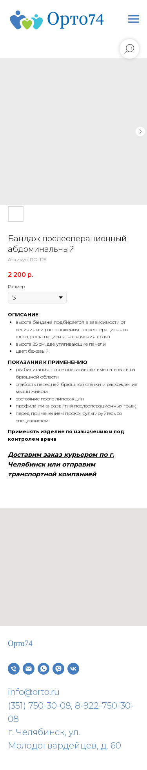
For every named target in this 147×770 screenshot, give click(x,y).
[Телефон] (14, 669)
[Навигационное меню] (133, 19)
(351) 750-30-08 (39, 705)
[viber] (58, 669)
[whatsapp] (43, 669)
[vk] (73, 669)
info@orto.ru (34, 692)
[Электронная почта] (28, 669)
